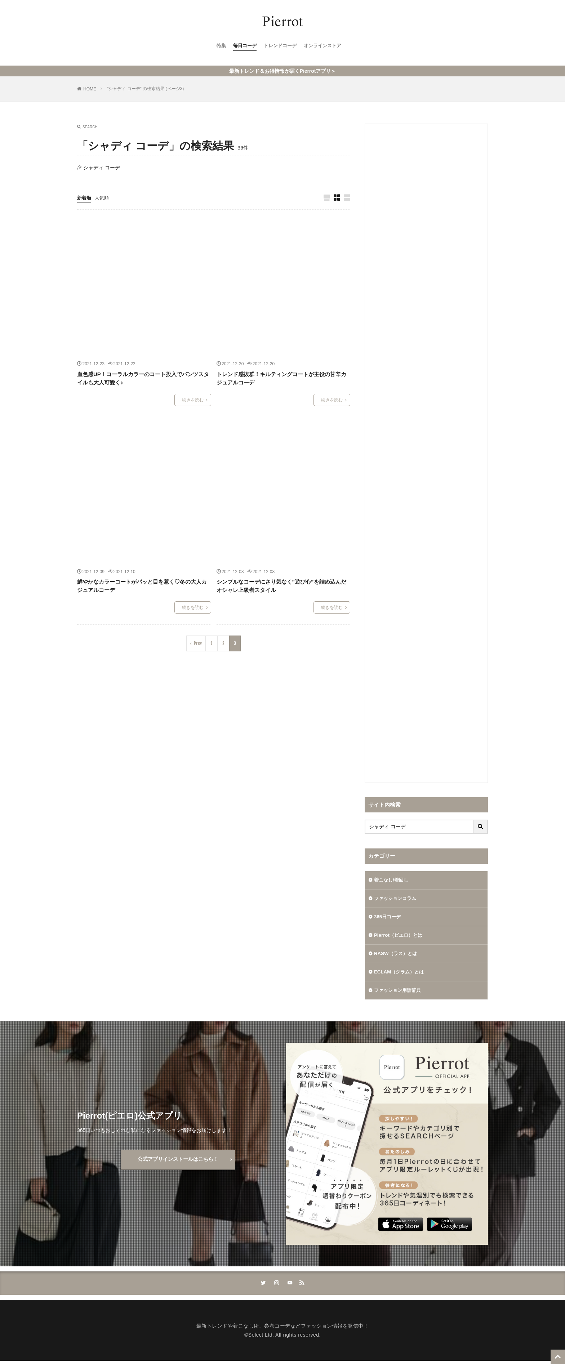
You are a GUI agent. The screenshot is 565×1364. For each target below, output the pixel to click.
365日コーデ (388, 918)
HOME (89, 89)
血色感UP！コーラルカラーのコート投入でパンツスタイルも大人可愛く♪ (143, 378)
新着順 (84, 198)
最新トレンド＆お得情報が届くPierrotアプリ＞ (282, 71)
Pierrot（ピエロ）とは (400, 936)
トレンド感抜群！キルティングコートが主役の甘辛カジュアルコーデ (281, 378)
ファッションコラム (396, 899)
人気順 (103, 198)
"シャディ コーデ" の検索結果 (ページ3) (145, 88)
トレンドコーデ (280, 47)
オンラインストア (325, 47)
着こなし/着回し (392, 880)
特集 (218, 47)
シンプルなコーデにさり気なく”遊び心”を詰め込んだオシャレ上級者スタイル (281, 586)
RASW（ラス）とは (397, 955)
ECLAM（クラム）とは (400, 974)
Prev (198, 643)
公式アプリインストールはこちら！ (178, 1161)
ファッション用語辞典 (399, 992)
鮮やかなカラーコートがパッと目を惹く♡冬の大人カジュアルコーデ (142, 586)
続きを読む (193, 400)
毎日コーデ (242, 47)
